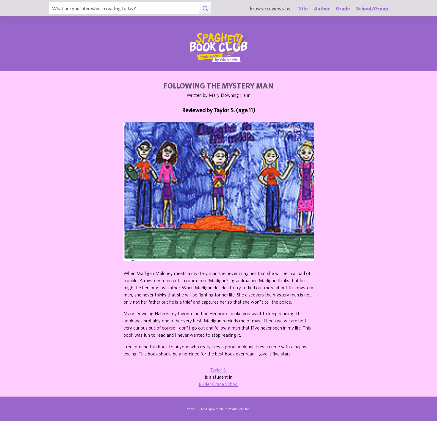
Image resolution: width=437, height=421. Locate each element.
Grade (343, 8)
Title (302, 8)
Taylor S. (218, 369)
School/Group (372, 8)
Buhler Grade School (219, 384)
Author (322, 8)
